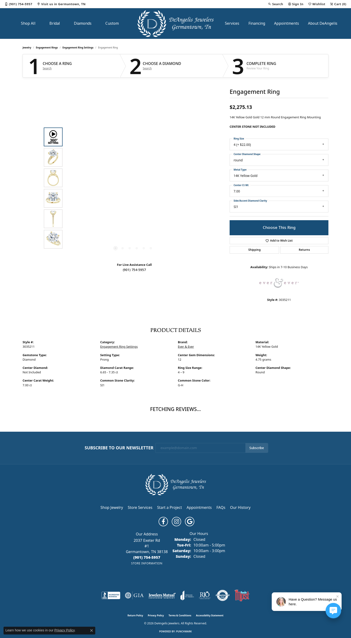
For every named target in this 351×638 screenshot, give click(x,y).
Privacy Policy (156, 615)
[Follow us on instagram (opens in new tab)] (176, 521)
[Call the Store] (146, 557)
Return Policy (135, 615)
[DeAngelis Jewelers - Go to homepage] (175, 484)
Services (232, 23)
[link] (18, 4)
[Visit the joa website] (187, 595)
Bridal (54, 23)
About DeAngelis (322, 23)
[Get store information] (146, 563)
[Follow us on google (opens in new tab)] (189, 521)
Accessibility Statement (209, 615)
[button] (275, 4)
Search (47, 68)
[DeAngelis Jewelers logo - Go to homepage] (175, 23)
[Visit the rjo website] (205, 595)
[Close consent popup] (91, 630)
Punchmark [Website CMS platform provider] (184, 631)
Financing (256, 23)
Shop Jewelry (111, 507)
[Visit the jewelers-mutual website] (162, 595)
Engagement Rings (47, 47)
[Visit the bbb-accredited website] (110, 595)
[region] (133, 188)
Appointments (286, 23)
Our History (240, 507)
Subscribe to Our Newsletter (119, 448)
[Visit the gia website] (134, 595)
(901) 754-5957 (134, 269)
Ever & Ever (186, 346)
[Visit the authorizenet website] (222, 595)
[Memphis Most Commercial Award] (242, 595)
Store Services (140, 507)
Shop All (28, 23)
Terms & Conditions (179, 615)
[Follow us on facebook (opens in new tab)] (163, 521)
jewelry (27, 47)
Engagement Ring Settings (78, 47)
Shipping (254, 250)
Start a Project (169, 507)
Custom (112, 23)
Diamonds (83, 23)
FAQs (220, 507)
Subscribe (256, 448)
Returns (304, 250)
